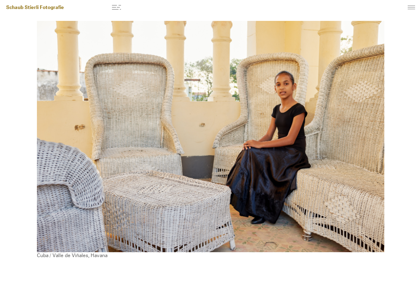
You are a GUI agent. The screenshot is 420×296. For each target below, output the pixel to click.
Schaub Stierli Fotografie (35, 7)
